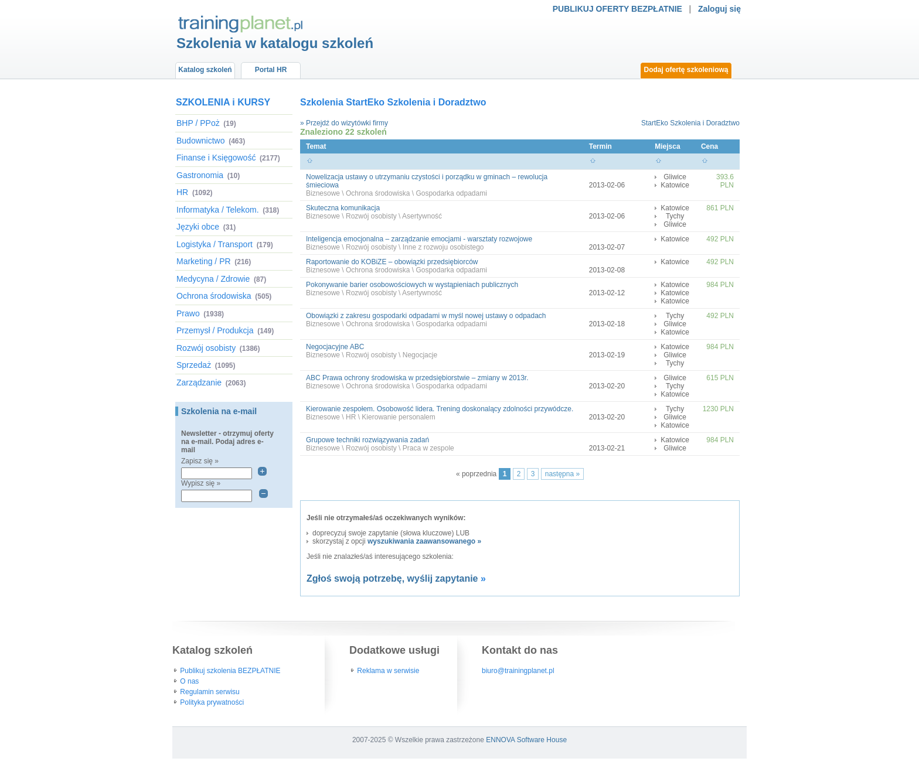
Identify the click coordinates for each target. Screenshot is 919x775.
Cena (709, 146)
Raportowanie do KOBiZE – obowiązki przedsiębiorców (392, 262)
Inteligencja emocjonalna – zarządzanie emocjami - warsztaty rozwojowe (419, 239)
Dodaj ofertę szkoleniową (686, 70)
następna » (562, 474)
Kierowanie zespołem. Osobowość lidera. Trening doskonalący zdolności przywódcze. (439, 409)
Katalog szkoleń (205, 70)
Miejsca (667, 146)
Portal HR (271, 70)
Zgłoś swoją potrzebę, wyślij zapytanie (392, 578)
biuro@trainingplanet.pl (518, 671)
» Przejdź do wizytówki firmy (344, 123)
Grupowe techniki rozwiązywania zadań (367, 440)
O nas (189, 681)
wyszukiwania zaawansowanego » (424, 541)
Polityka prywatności (212, 702)
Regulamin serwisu (209, 692)
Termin (600, 146)
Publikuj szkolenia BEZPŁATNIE (230, 671)
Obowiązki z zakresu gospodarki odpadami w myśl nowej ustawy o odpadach (426, 316)
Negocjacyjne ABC (335, 347)
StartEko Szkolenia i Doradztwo (690, 123)
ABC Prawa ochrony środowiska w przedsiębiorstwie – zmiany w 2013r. (417, 378)
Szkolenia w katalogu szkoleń (274, 43)
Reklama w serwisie (388, 671)
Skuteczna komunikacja (343, 208)
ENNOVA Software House (526, 740)
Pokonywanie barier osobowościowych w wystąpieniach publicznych (412, 285)
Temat (316, 146)
